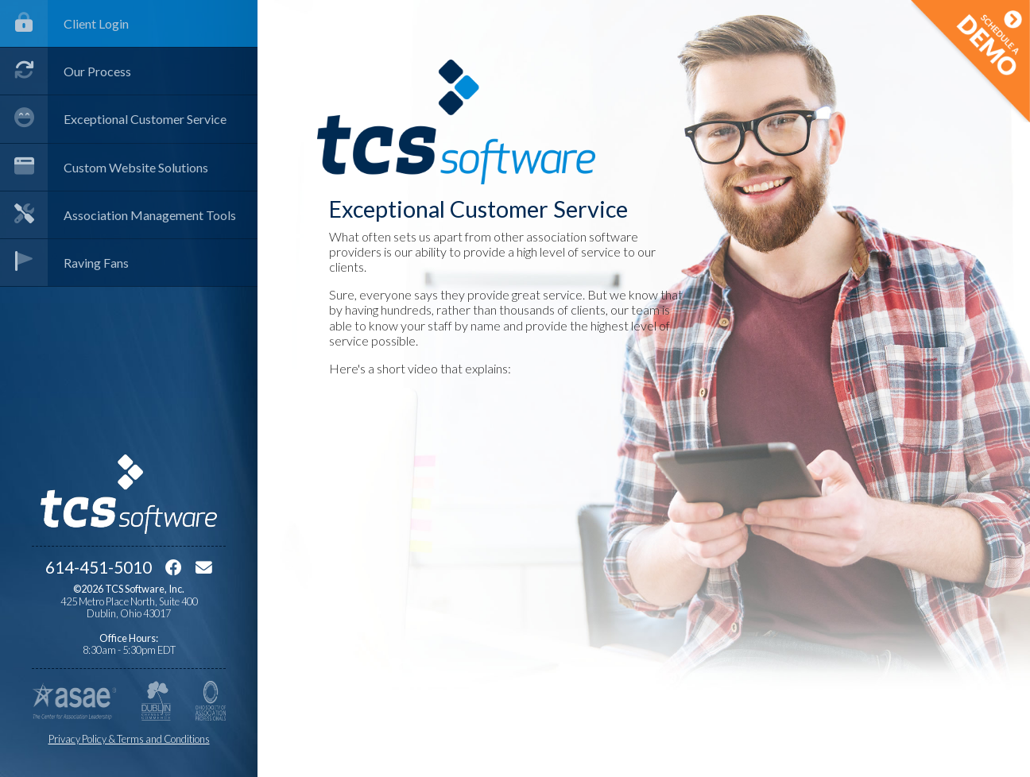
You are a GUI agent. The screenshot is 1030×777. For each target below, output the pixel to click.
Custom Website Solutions (104, 167)
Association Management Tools (118, 214)
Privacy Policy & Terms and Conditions (129, 739)
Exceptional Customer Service (113, 118)
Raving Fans (64, 262)
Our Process (65, 71)
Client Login (64, 23)
